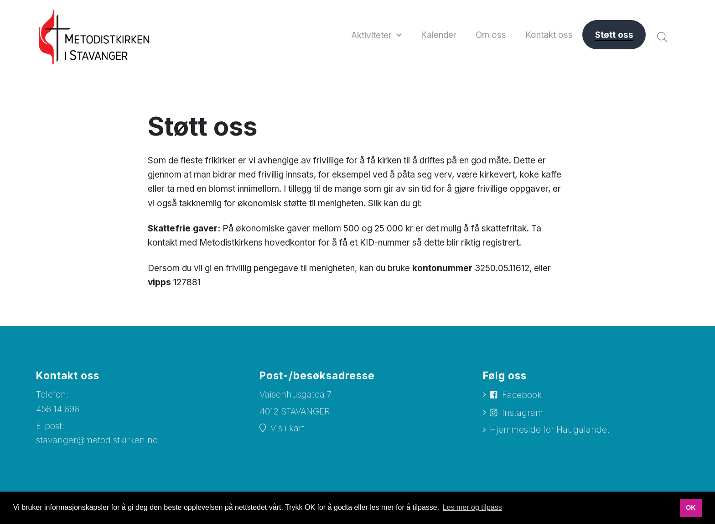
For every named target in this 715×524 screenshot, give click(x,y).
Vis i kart (287, 428)
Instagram (522, 413)
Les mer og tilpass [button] (472, 507)
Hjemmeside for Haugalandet (550, 429)
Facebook (522, 395)
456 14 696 (57, 409)
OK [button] (691, 507)
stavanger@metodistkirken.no (97, 440)
